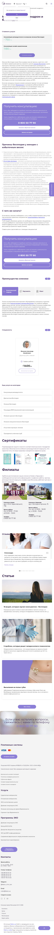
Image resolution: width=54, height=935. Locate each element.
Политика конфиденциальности (10, 776)
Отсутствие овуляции (10, 161)
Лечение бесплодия (10, 404)
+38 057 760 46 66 (6, 877)
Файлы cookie (8, 930)
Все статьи (27, 706)
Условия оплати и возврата (8, 784)
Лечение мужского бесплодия (13, 416)
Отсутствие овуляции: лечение (13, 427)
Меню (51, 3)
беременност (20, 85)
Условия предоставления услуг (9, 782)
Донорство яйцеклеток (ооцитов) (11, 829)
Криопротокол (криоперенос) (10, 840)
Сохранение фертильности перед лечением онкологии (18, 836)
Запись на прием (27, 132)
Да (17, 14)
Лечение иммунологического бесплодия (16, 422)
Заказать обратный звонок (27, 127)
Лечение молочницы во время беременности (15, 809)
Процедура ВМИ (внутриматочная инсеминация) (19, 410)
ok (44, 928)
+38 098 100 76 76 (6, 872)
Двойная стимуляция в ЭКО (9, 805)
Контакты (4, 908)
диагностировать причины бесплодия (22, 303)
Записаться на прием (27, 370)
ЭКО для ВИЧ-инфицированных (10, 833)
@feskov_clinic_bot (6, 884)
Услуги (4, 913)
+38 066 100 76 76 (6, 874)
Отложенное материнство (9, 798)
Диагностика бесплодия (11, 398)
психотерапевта (33, 217)
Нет (17, 17)
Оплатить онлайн (27, 55)
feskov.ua (13, 924)
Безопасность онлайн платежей (10, 774)
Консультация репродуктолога (13, 392)
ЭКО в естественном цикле (9, 802)
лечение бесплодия (39, 64)
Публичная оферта (6, 779)
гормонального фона (8, 97)
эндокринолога (6, 219)
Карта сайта (5, 918)
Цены (3, 911)
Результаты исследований (9, 849)
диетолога (41, 217)
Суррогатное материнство (9, 795)
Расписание (5, 916)
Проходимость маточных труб (13, 433)
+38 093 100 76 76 (6, 876)
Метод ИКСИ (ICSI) (6, 826)
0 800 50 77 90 (27, 122)
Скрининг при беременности (10, 812)
